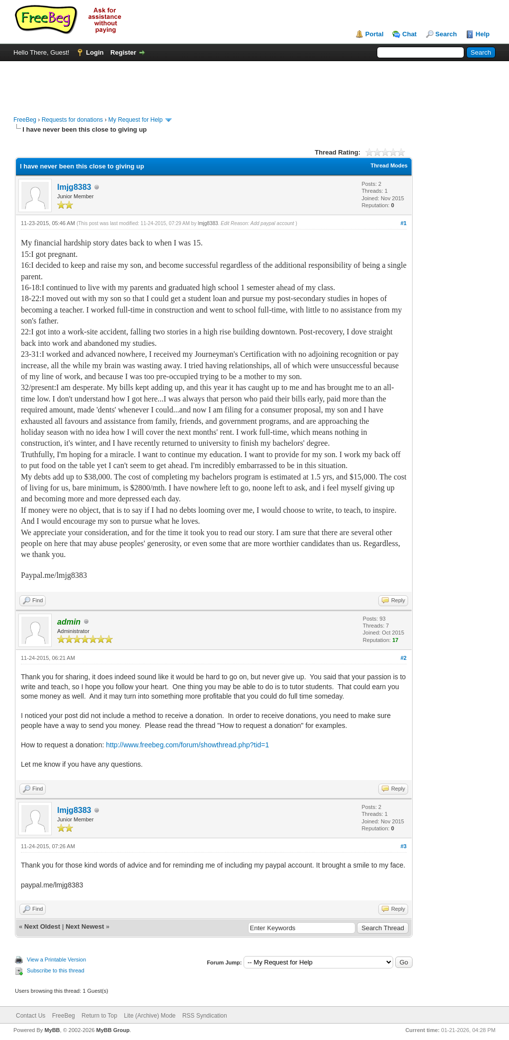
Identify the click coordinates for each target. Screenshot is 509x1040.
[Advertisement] (254, 83)
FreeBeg (24, 119)
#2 (404, 658)
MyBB (52, 1030)
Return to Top (99, 1015)
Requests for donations (72, 119)
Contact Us (30, 1015)
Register (123, 52)
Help (483, 34)
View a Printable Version (56, 959)
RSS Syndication (204, 1015)
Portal (374, 34)
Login (94, 52)
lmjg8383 (74, 187)
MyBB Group (112, 1030)
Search (446, 34)
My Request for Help (135, 119)
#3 (404, 846)
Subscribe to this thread (56, 970)
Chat (409, 34)
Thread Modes (389, 165)
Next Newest (85, 926)
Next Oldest (42, 926)
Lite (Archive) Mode (149, 1015)
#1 (404, 223)
